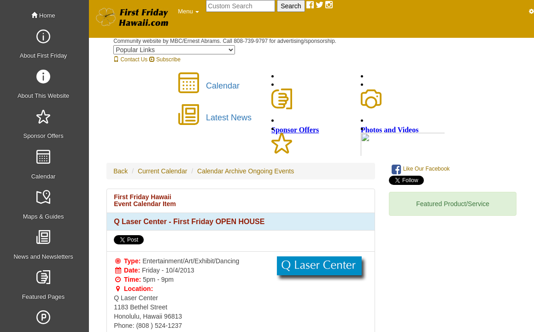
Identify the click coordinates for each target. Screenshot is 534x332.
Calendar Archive (221, 171)
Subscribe (165, 59)
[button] (188, 11)
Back (120, 171)
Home (43, 15)
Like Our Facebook (421, 169)
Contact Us (130, 59)
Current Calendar (162, 171)
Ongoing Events (271, 171)
